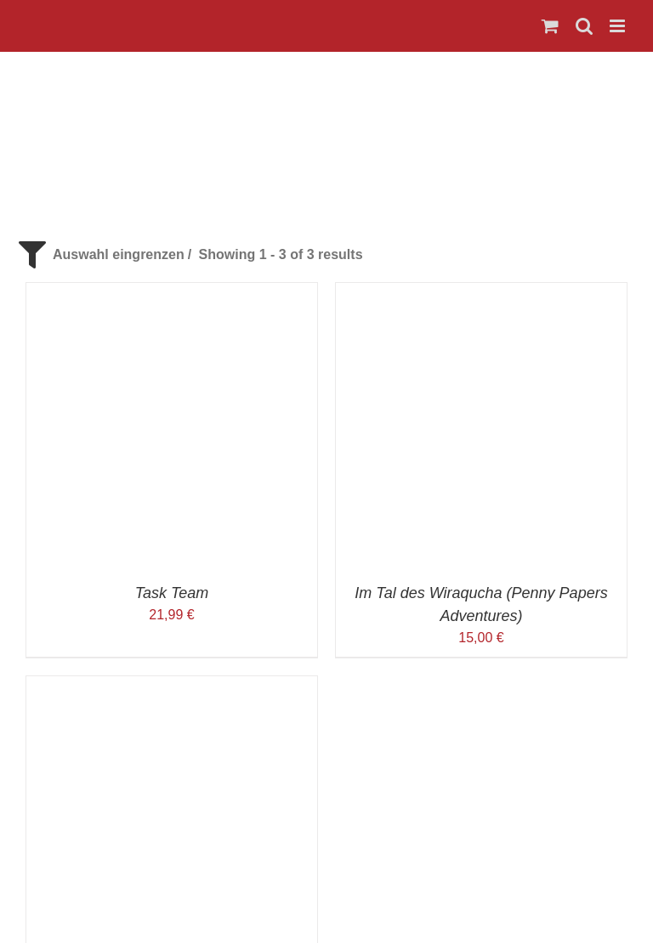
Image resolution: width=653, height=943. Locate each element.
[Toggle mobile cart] (550, 26)
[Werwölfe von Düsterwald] (171, 686)
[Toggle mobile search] (584, 26)
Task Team (172, 592)
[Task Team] (171, 292)
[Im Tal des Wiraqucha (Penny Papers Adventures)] (481, 292)
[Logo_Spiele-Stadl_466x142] (326, 81)
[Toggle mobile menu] (618, 26)
